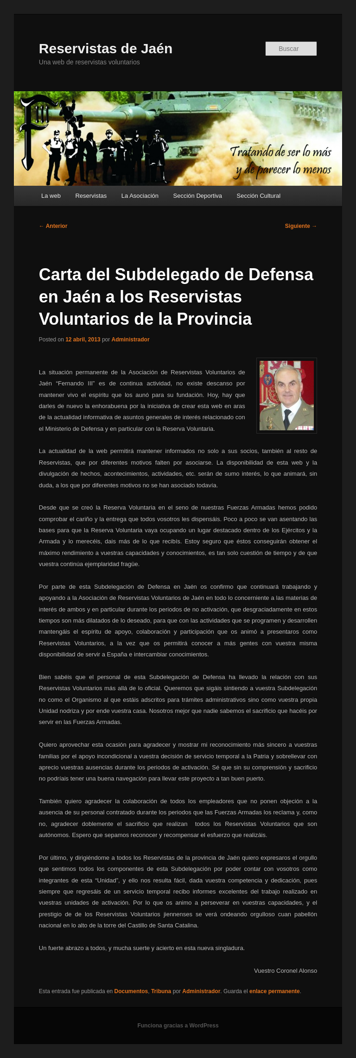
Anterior (53, 226)
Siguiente (301, 226)
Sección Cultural (259, 195)
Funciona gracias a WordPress (177, 1025)
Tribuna (161, 991)
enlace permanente (274, 991)
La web (51, 195)
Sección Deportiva (197, 195)
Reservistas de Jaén (106, 48)
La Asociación (140, 195)
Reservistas (91, 195)
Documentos (131, 991)
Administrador (131, 339)
